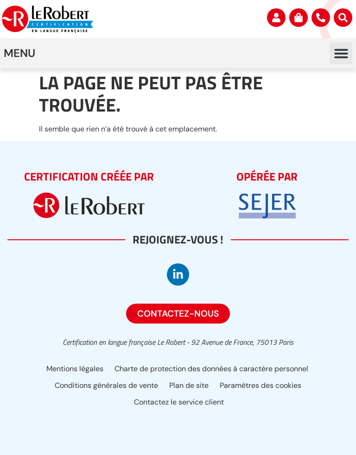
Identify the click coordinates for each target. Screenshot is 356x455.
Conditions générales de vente (106, 385)
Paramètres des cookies (260, 385)
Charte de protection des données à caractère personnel (211, 369)
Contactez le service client (179, 402)
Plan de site (189, 385)
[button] (341, 53)
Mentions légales (74, 369)
